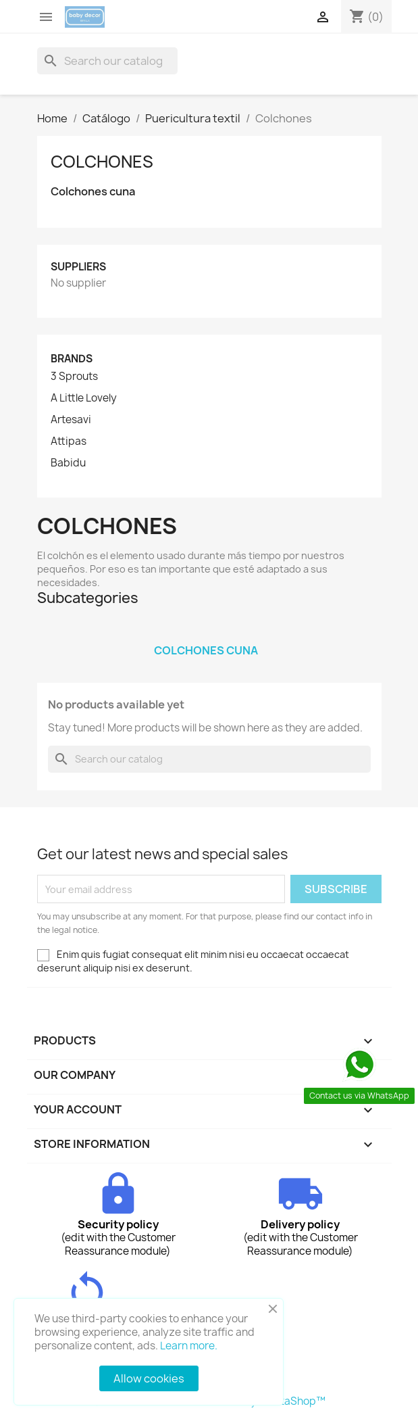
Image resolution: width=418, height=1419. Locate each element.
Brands (72, 359)
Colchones (102, 161)
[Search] (107, 60)
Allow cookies (148, 1378)
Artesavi (71, 420)
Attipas (68, 441)
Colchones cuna (93, 192)
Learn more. (188, 1346)
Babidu (68, 463)
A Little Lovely (84, 398)
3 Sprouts (74, 376)
